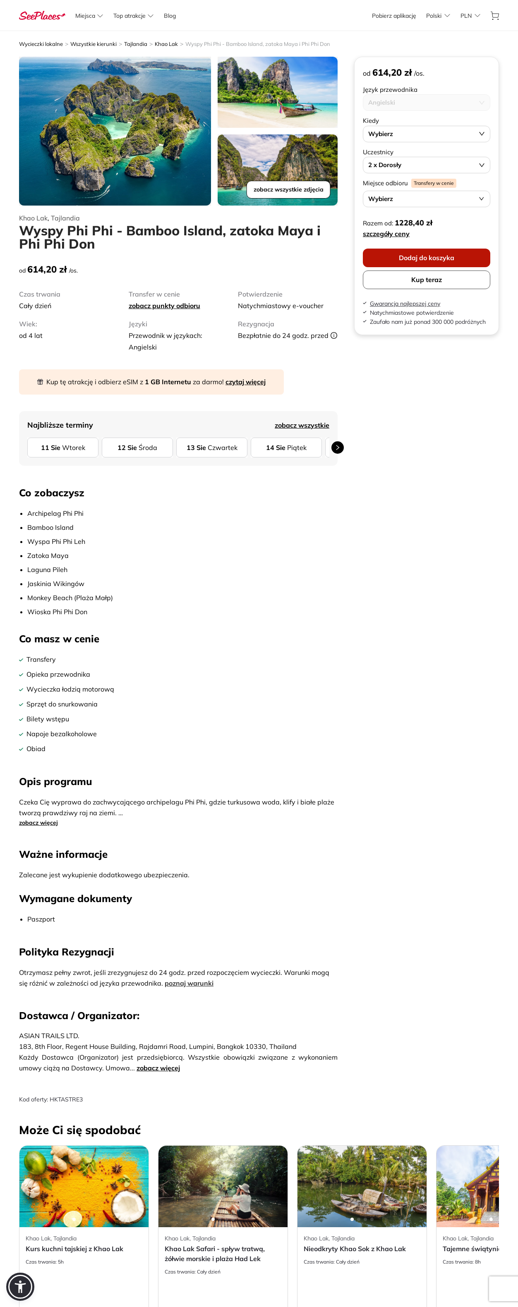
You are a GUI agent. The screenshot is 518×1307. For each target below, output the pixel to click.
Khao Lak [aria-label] (166, 44)
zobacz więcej (38, 822)
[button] (20, 1287)
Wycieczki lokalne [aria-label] (41, 44)
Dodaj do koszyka (426, 258)
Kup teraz (426, 279)
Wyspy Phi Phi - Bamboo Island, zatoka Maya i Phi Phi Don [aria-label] (257, 44)
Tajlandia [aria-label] (135, 44)
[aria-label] (42, 15)
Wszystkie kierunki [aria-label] (93, 44)
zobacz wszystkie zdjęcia (289, 189)
